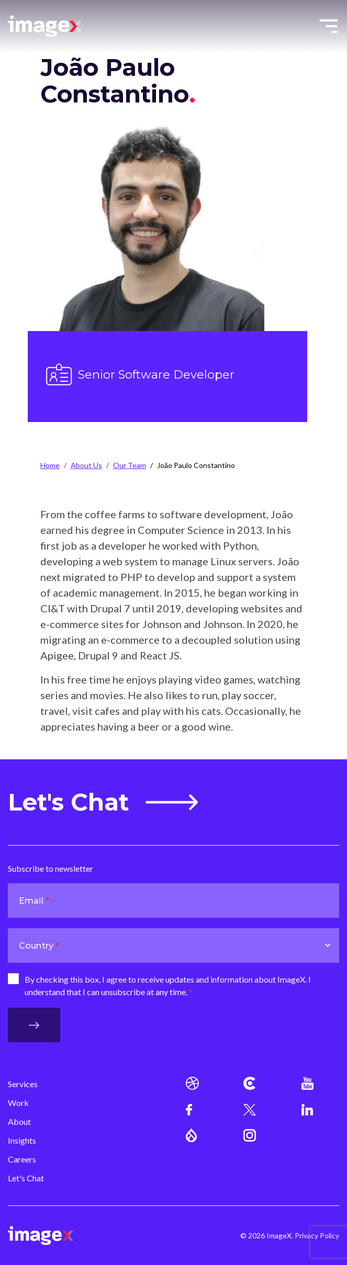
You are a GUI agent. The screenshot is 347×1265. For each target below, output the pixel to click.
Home (50, 465)
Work (18, 1103)
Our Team (129, 465)
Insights (22, 1140)
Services (23, 1084)
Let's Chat (103, 802)
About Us (86, 465)
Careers (22, 1159)
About (19, 1121)
